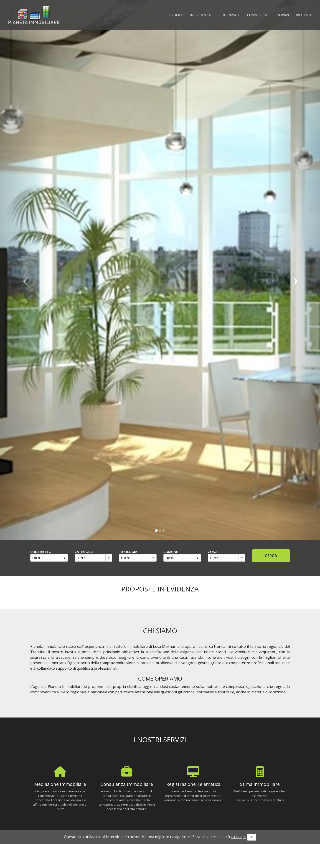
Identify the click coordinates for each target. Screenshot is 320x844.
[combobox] (45, 557)
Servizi (283, 15)
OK (252, 837)
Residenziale (229, 15)
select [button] (64, 558)
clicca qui (238, 836)
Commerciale (258, 15)
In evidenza (200, 15)
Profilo (176, 15)
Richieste (304, 15)
